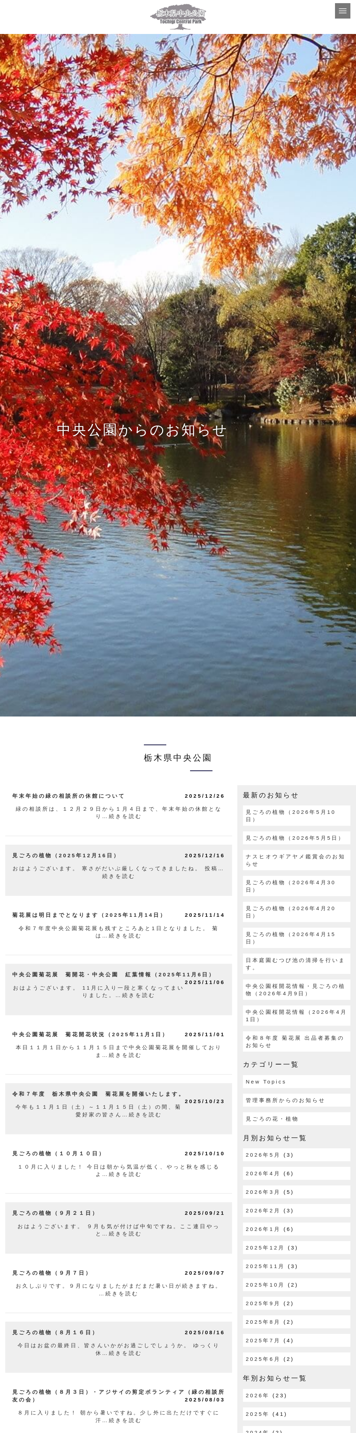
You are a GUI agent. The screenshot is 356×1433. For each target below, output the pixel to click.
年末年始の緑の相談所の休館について (68, 796)
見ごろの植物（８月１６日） (55, 1332)
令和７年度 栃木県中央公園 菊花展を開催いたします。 (98, 1094)
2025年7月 (263, 1340)
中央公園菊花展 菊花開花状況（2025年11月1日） (90, 1034)
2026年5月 (263, 1155)
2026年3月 (263, 1192)
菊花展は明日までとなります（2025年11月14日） (89, 915)
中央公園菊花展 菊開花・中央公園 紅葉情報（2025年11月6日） (113, 974)
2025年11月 (265, 1266)
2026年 (258, 1395)
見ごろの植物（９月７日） (52, 1273)
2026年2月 (263, 1210)
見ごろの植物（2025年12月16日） (66, 855)
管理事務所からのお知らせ (286, 1100)
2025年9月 (263, 1303)
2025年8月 (263, 1322)
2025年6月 (263, 1359)
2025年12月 (265, 1248)
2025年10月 (265, 1285)
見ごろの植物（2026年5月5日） (295, 838)
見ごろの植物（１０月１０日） (58, 1153)
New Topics (266, 1082)
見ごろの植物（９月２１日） (55, 1213)
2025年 (258, 1414)
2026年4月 (263, 1173)
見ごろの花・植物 (272, 1119)
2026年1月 (263, 1229)
